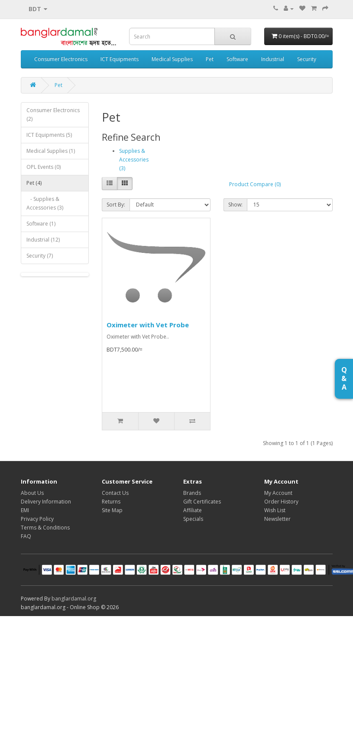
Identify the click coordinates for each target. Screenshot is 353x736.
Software (237, 59)
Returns (111, 501)
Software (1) (40, 223)
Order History (281, 501)
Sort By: (116, 204)
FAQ (26, 536)
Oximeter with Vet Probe (148, 324)
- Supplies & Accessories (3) (44, 203)
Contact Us (115, 493)
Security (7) (39, 255)
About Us (32, 493)
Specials (193, 519)
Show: (235, 204)
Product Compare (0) (255, 184)
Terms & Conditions (45, 527)
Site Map (112, 510)
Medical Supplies (172, 59)
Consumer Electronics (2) (53, 115)
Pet (210, 59)
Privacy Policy (37, 519)
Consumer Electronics (60, 59)
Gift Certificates (202, 501)
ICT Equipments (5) (49, 135)
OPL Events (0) (43, 167)
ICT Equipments (119, 59)
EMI (25, 510)
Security (306, 59)
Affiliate (192, 510)
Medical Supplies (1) (50, 151)
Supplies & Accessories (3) (134, 159)
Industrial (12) (43, 239)
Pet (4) (34, 183)
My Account (278, 493)
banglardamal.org (74, 598)
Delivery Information (46, 501)
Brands (192, 493)
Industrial (272, 59)
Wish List (274, 510)
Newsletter (277, 519)
